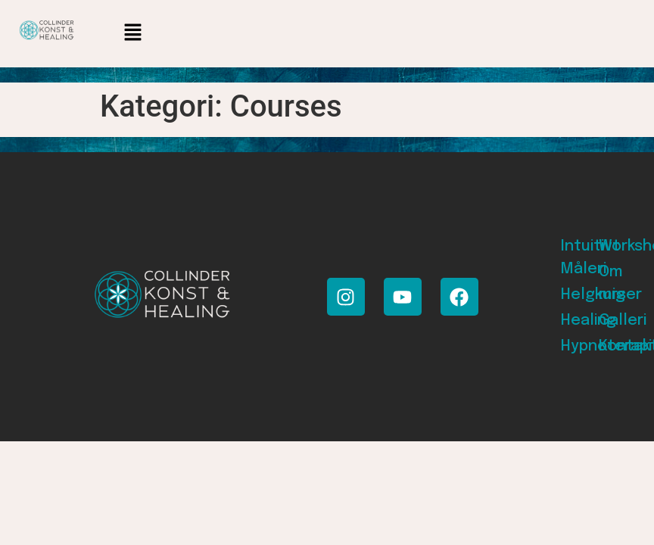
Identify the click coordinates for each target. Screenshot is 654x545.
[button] (132, 33)
